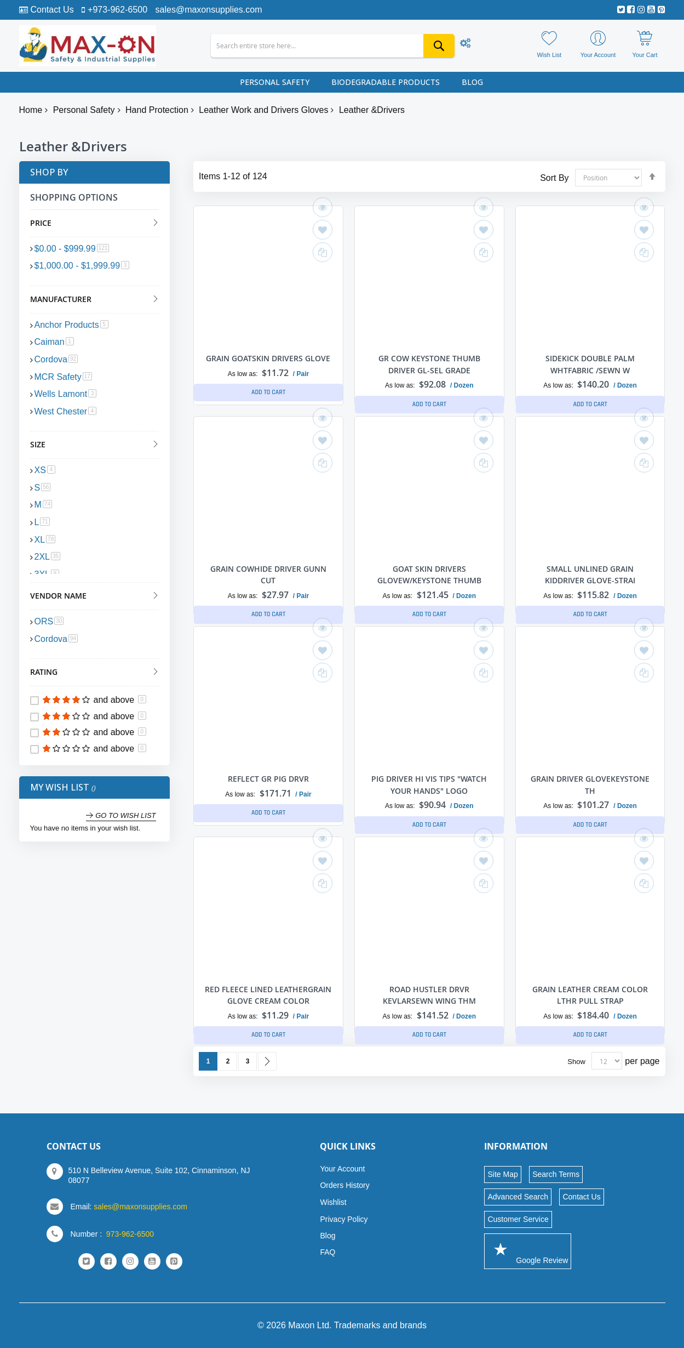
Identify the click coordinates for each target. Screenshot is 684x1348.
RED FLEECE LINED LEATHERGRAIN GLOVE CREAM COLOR (268, 1001)
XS (45, 470)
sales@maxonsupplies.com (209, 9)
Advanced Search (517, 1196)
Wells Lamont (66, 394)
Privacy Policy (343, 1219)
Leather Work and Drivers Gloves (263, 110)
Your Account (342, 1168)
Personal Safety (84, 110)
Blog (327, 1235)
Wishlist (333, 1202)
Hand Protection (156, 110)
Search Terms (555, 1174)
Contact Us (52, 9)
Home (31, 110)
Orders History (344, 1185)
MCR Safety (63, 377)
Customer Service (517, 1219)
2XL (48, 556)
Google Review (527, 1251)
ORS (49, 621)
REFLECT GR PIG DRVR (268, 778)
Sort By (554, 177)
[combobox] (333, 46)
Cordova (56, 359)
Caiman (54, 341)
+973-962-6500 (117, 9)
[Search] (439, 46)
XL (45, 539)
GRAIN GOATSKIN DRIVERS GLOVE (268, 358)
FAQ (327, 1252)
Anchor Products (71, 324)
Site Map (502, 1174)
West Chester (66, 411)
